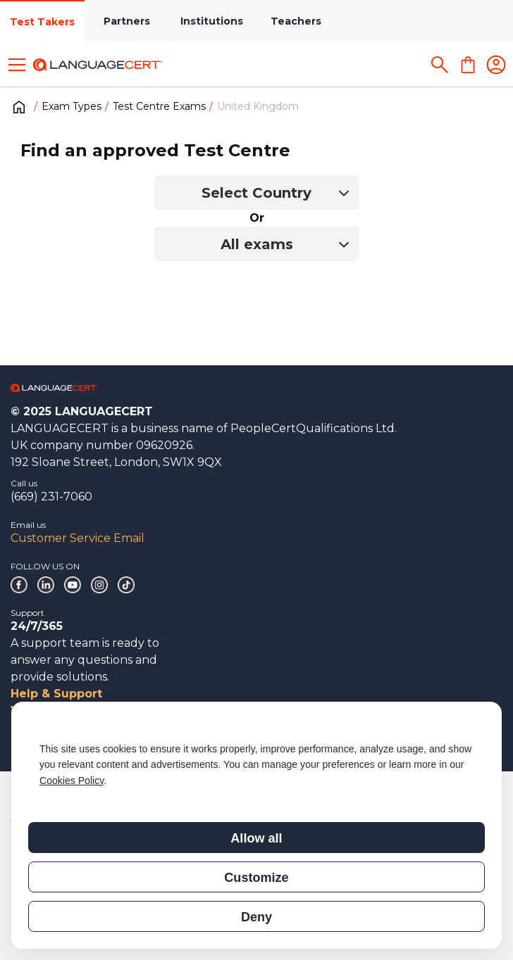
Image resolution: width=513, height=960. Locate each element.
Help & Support (56, 693)
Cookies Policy (71, 780)
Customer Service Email (77, 538)
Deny (256, 917)
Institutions (211, 21)
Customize (256, 878)
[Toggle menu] (17, 64)
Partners (127, 21)
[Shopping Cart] (468, 64)
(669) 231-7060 (51, 496)
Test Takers (42, 21)
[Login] (496, 64)
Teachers (296, 21)
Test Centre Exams (159, 106)
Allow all (256, 838)
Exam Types (71, 106)
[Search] (439, 64)
